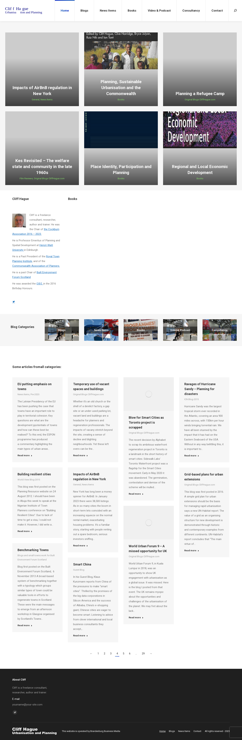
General (35, 99)
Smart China (82, 564)
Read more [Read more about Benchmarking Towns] (25, 625)
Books (121, 99)
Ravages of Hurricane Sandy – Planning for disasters (200, 389)
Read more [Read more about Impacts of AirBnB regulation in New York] (80, 545)
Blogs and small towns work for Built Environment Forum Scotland (36, 557)
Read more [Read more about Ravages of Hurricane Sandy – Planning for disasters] (191, 455)
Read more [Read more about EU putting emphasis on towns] (25, 455)
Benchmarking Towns (33, 550)
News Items (46, 99)
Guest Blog (78, 569)
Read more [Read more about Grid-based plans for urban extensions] (191, 550)
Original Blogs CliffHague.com (200, 99)
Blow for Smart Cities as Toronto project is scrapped (146, 422)
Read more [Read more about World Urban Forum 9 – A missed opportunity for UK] (136, 617)
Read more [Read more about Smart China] (80, 635)
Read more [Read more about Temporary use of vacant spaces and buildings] (80, 455)
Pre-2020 (35, 394)
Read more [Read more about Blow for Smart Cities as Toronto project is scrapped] (136, 494)
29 (143, 653)
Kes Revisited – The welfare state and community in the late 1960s (42, 166)
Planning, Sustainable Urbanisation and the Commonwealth (121, 87)
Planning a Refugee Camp (200, 93)
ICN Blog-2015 (191, 399)
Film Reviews (26, 178)
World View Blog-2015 (29, 479)
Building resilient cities (34, 474)
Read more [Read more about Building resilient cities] (25, 531)
